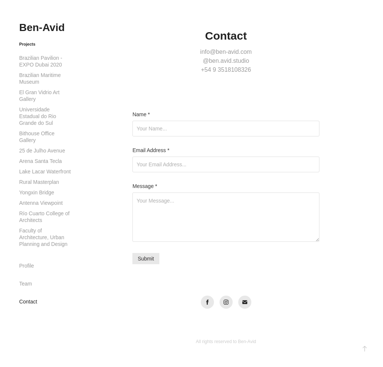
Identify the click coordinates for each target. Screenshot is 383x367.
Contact (28, 302)
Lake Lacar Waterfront (45, 172)
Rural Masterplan (39, 182)
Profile (26, 266)
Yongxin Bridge (36, 192)
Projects (27, 44)
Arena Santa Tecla (40, 161)
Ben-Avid (42, 27)
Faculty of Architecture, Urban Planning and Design (43, 237)
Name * (141, 114)
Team (25, 284)
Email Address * (150, 150)
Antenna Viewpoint (41, 203)
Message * (144, 186)
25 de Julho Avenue (42, 151)
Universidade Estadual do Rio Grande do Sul (37, 116)
